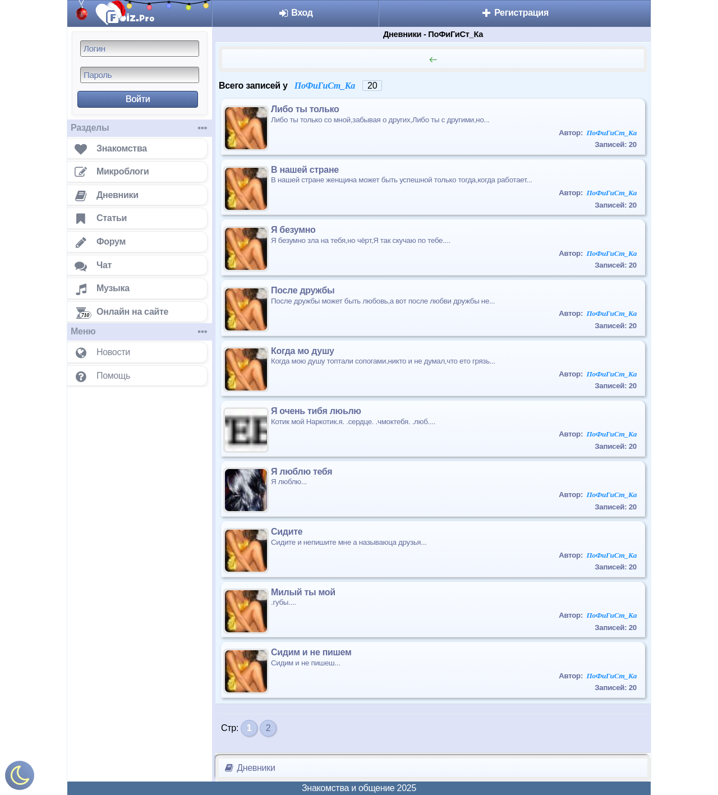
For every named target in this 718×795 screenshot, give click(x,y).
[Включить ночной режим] (19, 778)
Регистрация (515, 12)
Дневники (249, 768)
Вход (295, 12)
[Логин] (139, 48)
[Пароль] (139, 75)
